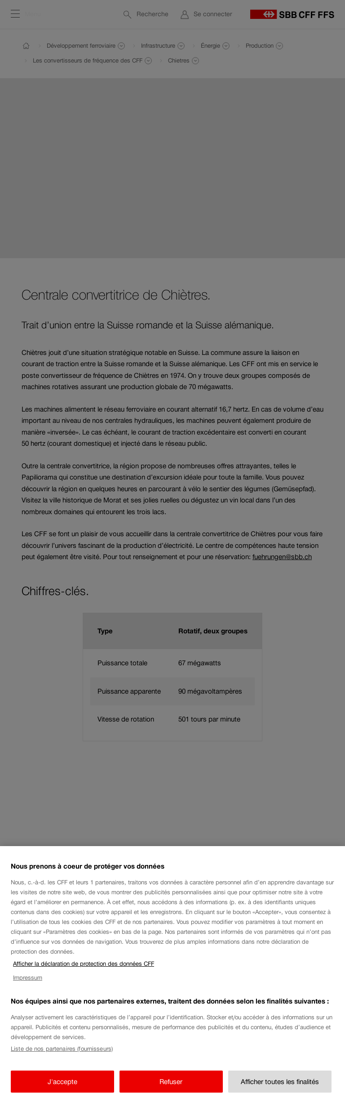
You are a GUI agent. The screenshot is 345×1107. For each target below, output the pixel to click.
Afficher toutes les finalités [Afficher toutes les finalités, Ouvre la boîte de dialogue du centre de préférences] (280, 1090)
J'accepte (62, 1090)
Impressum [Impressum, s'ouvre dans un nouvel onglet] (27, 985)
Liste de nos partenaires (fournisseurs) (62, 1056)
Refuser (170, 1090)
